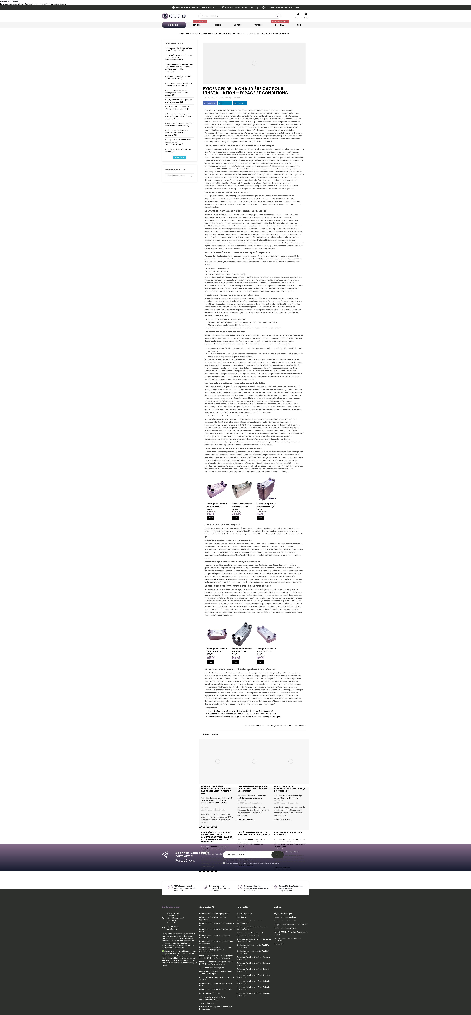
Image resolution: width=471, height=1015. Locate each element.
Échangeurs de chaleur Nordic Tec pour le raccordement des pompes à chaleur (33, 4)
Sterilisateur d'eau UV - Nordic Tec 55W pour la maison (253, 952)
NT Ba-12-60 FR (262, 511)
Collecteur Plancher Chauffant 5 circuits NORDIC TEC (253, 976)
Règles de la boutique (283, 913)
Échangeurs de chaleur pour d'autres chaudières (214, 936)
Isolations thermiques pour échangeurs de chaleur (216, 978)
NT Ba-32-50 (236, 511)
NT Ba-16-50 (211, 656)
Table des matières (209, 870)
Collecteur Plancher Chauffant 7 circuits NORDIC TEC (253, 988)
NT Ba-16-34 (211, 511)
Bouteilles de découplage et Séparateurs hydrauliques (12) (177, 108)
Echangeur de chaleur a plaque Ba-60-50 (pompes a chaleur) (254, 940)
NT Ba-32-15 (261, 656)
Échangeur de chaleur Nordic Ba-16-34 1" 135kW (217, 506)
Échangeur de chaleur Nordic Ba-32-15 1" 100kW (267, 651)
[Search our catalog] (277, 16)
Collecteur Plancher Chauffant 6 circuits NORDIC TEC (253, 982)
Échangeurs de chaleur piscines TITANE (215, 990)
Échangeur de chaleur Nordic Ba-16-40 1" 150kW (242, 651)
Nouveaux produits (244, 913)
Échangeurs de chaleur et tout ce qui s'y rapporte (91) (178, 49)
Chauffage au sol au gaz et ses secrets (289, 833)
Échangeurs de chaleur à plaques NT (214, 913)
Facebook (209, 103)
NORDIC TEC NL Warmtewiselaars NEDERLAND (287, 939)
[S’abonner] (277, 854)
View (211, 517)
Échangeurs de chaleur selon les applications (212, 918)
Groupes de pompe (207, 1003)
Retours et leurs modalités (285, 917)
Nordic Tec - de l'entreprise (285, 928)
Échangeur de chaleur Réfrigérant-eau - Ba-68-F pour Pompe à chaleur (216, 963)
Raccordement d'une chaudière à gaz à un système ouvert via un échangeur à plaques (244, 716)
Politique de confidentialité (285, 921)
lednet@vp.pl (173, 928)
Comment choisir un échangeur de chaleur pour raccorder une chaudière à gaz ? (242, 714)
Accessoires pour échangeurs (211, 968)
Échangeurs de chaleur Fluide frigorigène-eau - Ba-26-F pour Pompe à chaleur (216, 957)
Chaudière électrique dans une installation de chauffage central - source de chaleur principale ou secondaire (216, 837)
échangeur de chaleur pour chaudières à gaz (223, 579)
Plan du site (241, 917)
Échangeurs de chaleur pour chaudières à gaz (216, 924)
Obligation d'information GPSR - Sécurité (291, 925)
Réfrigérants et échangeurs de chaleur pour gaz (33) (178, 101)
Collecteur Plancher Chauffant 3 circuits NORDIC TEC (253, 964)
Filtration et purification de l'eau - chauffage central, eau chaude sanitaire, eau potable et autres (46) (179, 68)
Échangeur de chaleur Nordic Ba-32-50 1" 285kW (242, 506)
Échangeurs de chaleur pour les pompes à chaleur (216, 930)
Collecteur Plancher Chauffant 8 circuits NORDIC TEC (253, 994)
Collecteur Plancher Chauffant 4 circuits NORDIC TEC (253, 970)
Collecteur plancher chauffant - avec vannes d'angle (252, 928)
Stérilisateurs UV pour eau (209, 993)
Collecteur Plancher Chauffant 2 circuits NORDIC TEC (253, 958)
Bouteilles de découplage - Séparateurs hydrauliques (215, 1008)
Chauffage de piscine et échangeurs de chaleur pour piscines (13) (176, 92)
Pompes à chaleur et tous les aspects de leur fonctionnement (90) (178, 142)
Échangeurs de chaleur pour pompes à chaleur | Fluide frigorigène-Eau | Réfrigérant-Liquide (215, 949)
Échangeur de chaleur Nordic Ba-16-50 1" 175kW (217, 651)
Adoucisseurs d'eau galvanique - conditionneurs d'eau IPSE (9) (179, 124)
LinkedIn (238, 103)
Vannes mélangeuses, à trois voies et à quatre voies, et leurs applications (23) (178, 116)
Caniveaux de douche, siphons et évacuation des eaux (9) (178, 84)
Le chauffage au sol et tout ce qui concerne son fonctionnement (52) (178, 57)
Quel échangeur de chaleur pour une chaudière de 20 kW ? (254, 833)
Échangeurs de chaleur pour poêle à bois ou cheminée (216, 942)
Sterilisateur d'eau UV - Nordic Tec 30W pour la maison (253, 946)
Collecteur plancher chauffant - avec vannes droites (252, 922)
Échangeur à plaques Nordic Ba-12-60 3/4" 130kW (266, 506)
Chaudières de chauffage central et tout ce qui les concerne (280, 725)
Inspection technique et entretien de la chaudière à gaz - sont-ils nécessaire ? (240, 711)
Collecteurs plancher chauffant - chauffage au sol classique (250, 934)
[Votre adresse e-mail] (248, 854)
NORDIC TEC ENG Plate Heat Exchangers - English (291, 933)
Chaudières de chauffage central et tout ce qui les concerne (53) (176, 132)
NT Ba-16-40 (236, 656)
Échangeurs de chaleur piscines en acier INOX (216, 984)
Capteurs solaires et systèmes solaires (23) (178, 150)
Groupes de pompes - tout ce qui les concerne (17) (178, 77)
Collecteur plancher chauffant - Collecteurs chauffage (212, 998)
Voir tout (179, 157)
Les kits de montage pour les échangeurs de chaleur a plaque (216, 972)
